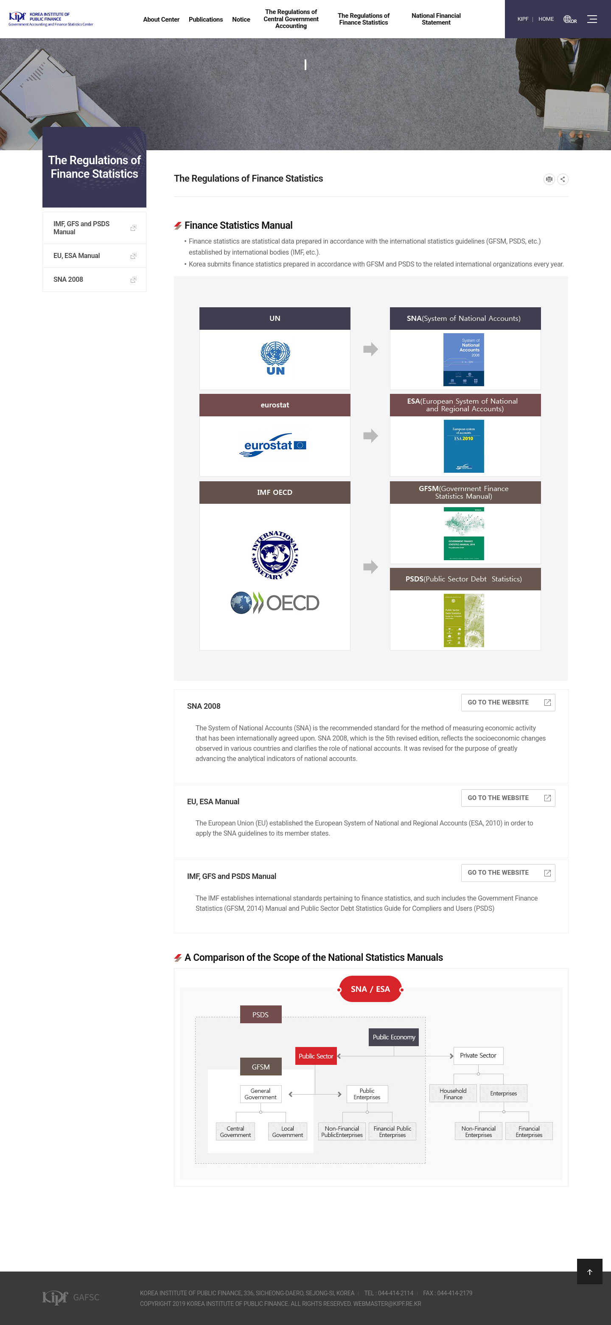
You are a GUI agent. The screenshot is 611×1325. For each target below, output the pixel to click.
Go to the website (509, 702)
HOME (546, 19)
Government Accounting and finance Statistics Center (73, 19)
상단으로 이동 (590, 1271)
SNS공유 (563, 179)
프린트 (549, 179)
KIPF (523, 19)
